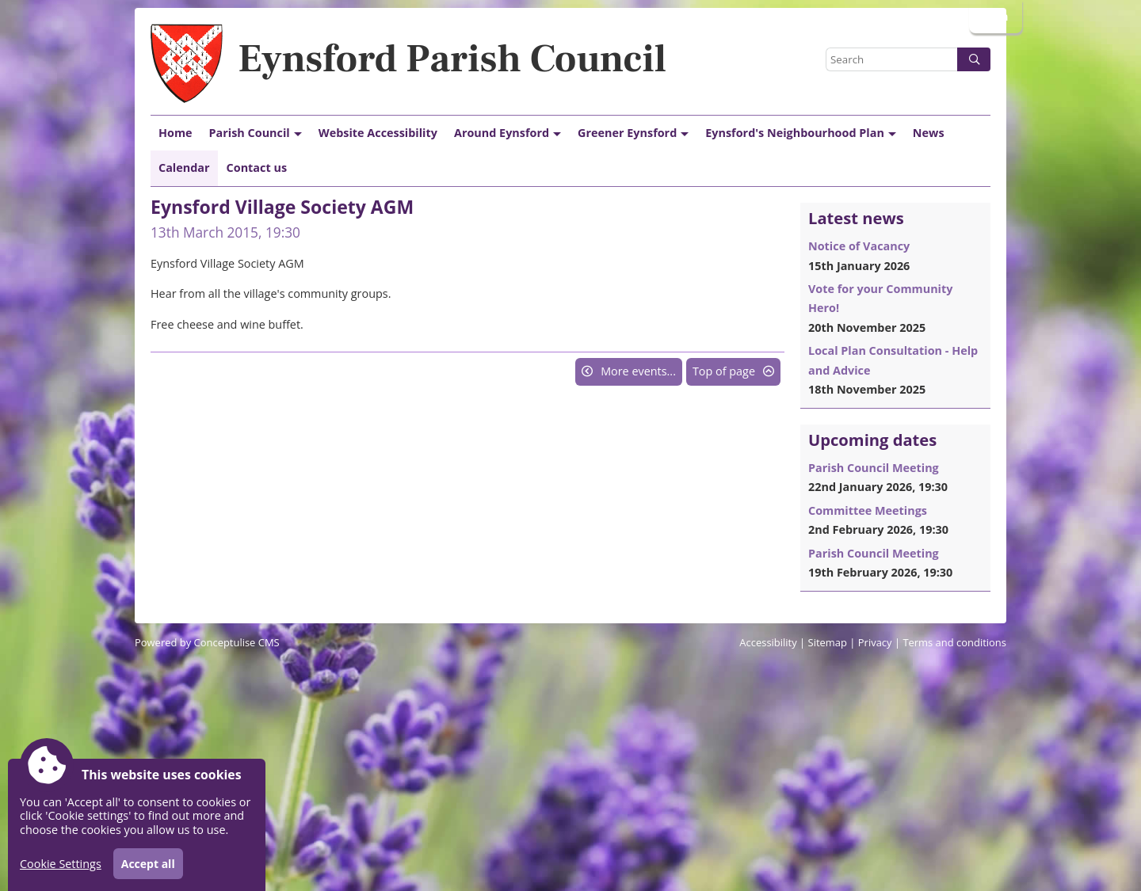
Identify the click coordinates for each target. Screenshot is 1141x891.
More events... (638, 371)
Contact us (257, 167)
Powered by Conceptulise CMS (207, 642)
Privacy (875, 642)
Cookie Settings (60, 863)
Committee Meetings (867, 510)
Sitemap (827, 642)
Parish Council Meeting (873, 467)
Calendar (184, 167)
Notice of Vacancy (859, 245)
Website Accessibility (378, 132)
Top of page (724, 371)
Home (175, 132)
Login (994, 16)
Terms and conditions (954, 642)
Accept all (148, 863)
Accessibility (767, 642)
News (928, 132)
